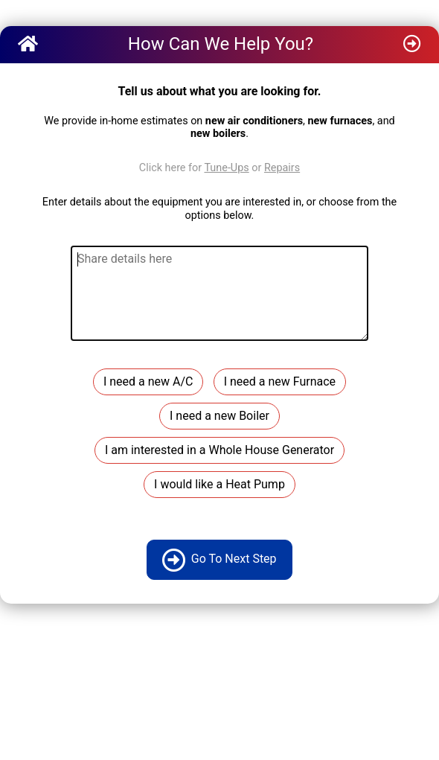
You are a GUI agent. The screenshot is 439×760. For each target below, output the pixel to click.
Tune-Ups (226, 168)
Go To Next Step (219, 560)
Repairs (282, 168)
